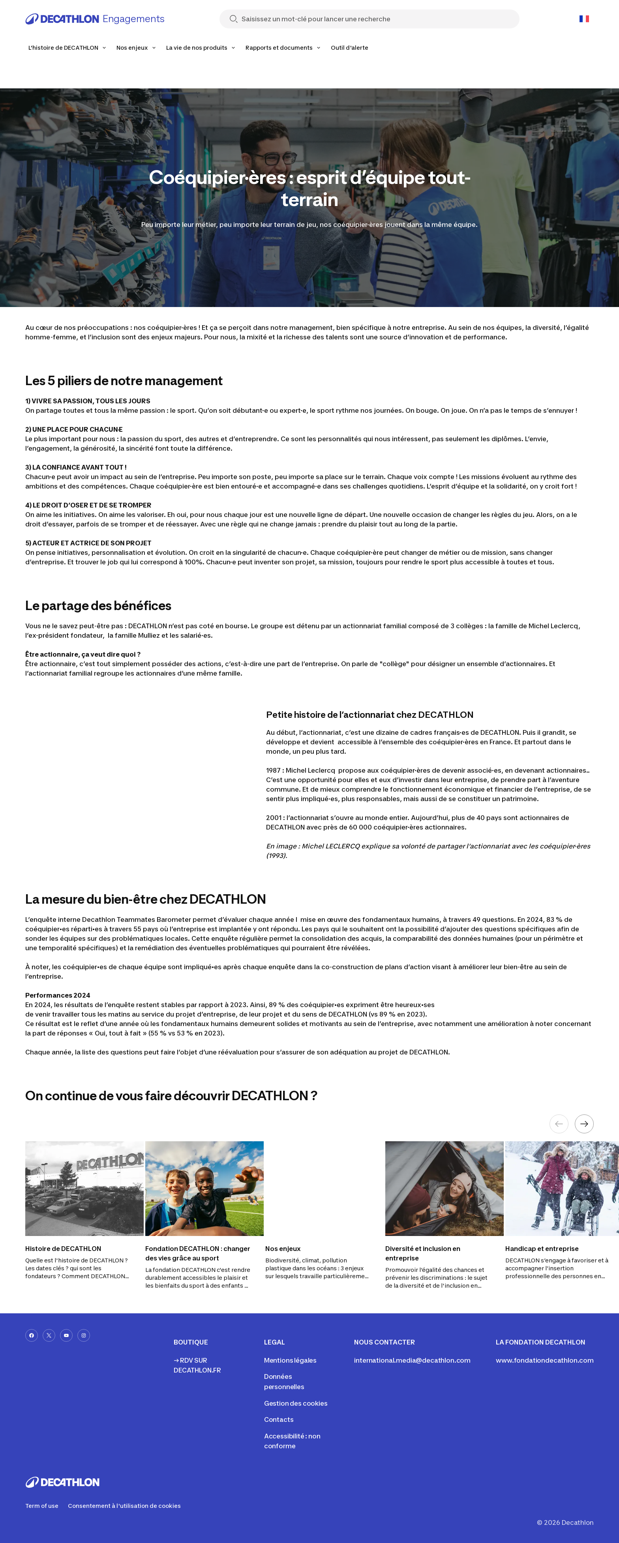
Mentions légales (290, 1360)
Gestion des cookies (296, 1403)
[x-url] (49, 1335)
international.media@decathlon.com (412, 1360)
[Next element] (584, 1123)
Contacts (279, 1419)
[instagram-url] (83, 1335)
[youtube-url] (66, 1335)
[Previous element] (559, 1123)
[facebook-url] (31, 1335)
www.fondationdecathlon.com (545, 1360)
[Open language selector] (584, 18)
